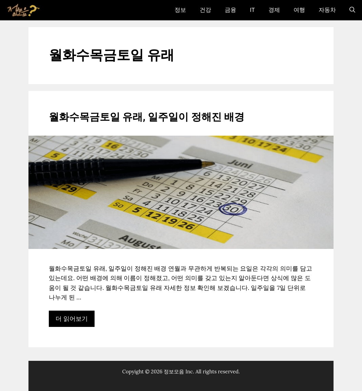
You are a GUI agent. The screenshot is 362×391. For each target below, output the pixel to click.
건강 (205, 10)
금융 (230, 10)
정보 (180, 10)
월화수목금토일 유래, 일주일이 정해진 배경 (146, 117)
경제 (274, 10)
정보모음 (174, 371)
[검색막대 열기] (352, 10)
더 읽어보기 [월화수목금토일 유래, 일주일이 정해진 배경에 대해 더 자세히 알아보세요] (72, 318)
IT (252, 10)
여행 (299, 10)
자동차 (327, 10)
